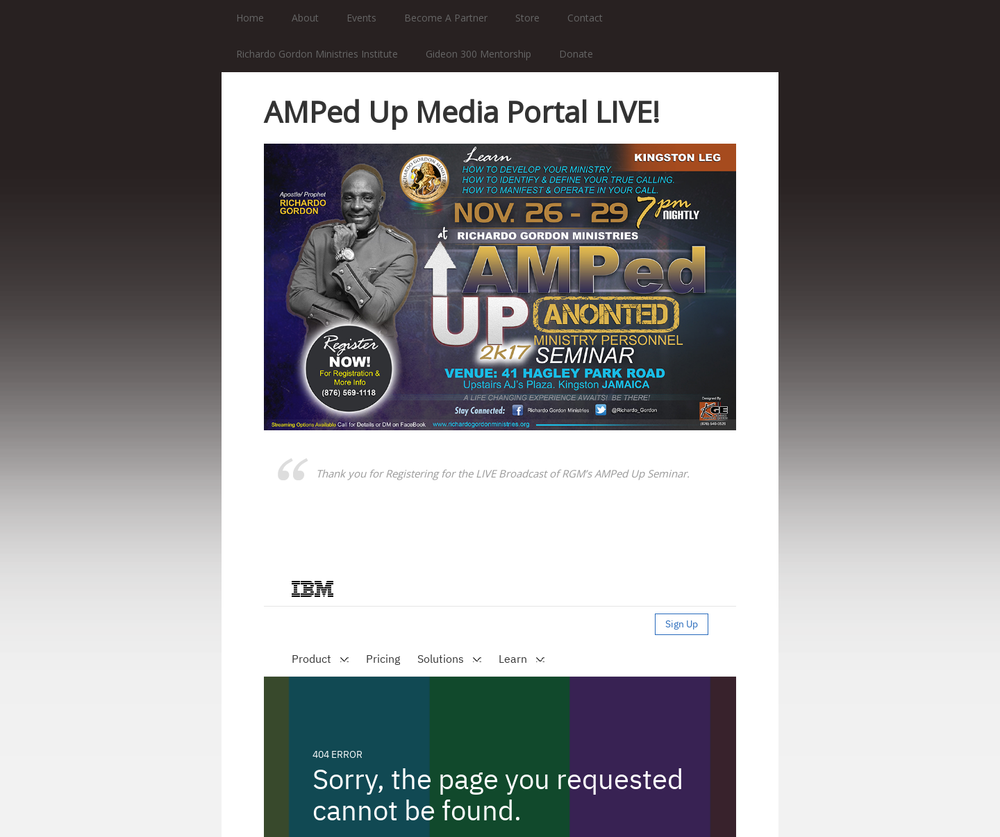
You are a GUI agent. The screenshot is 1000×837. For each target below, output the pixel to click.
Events (361, 17)
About (305, 17)
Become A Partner (446, 17)
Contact (585, 17)
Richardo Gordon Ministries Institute (317, 53)
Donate (576, 53)
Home (250, 17)
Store (527, 17)
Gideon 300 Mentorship (478, 53)
